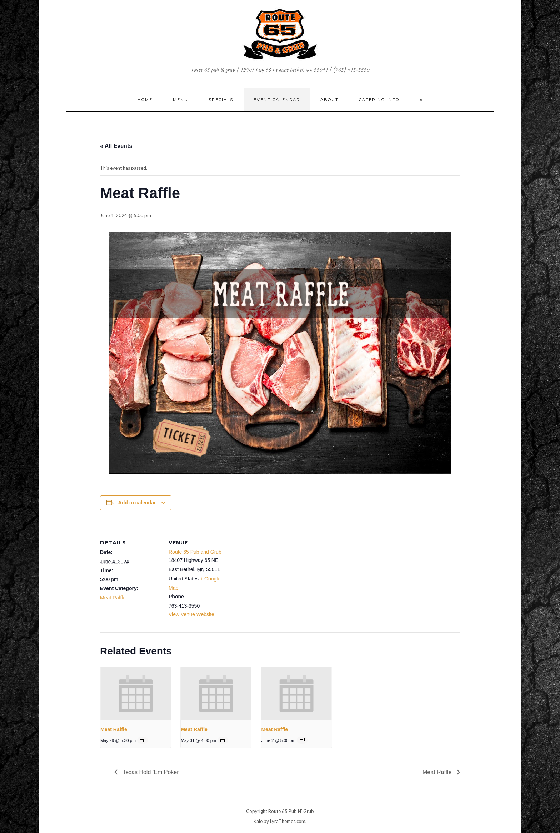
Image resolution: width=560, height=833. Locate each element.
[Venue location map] (274, 571)
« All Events (116, 146)
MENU (180, 99)
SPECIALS (221, 99)
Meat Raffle (112, 597)
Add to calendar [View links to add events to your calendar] (137, 502)
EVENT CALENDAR (277, 99)
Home (145, 99)
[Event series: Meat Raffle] (142, 740)
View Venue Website (191, 614)
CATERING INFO (379, 99)
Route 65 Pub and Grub (195, 552)
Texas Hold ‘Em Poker (150, 772)
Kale (258, 821)
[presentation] (135, 693)
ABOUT (329, 99)
